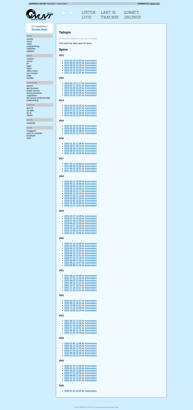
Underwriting (32, 100)
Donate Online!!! (132, 15)
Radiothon (31, 49)
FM (28, 64)
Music (29, 41)
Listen (29, 68)
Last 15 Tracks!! (109, 15)
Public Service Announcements (34, 92)
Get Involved (32, 88)
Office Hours (32, 71)
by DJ (29, 113)
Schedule (31, 123)
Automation (91, 60)
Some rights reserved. (101, 407)
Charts (30, 115)
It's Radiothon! (39, 28)
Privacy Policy (114, 407)
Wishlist (30, 78)
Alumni (30, 86)
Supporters (32, 95)
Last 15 (30, 108)
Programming (33, 46)
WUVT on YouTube (34, 133)
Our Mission (32, 73)
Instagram (31, 131)
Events (30, 39)
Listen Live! (89, 15)
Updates (30, 51)
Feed (29, 138)
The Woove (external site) (38, 98)
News (29, 44)
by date (30, 110)
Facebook (31, 136)
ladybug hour (155, 4)
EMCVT (29, 61)
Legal (29, 66)
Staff (29, 76)
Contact (30, 59)
